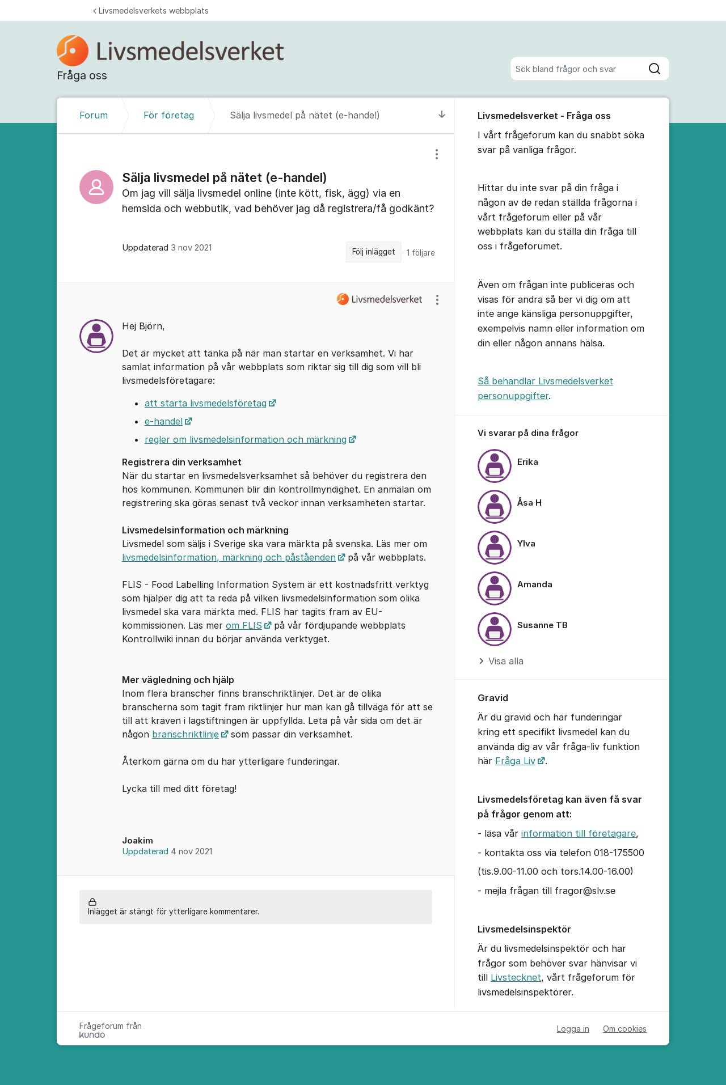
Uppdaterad (167, 851)
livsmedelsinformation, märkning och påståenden (229, 557)
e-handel (164, 421)
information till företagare (578, 833)
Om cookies (625, 1028)
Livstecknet (516, 977)
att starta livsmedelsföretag (206, 403)
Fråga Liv (515, 760)
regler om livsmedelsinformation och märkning (246, 439)
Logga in (573, 1028)
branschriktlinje (185, 734)
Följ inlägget (373, 251)
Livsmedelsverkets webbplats (151, 10)
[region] (256, 208)
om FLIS (244, 625)
